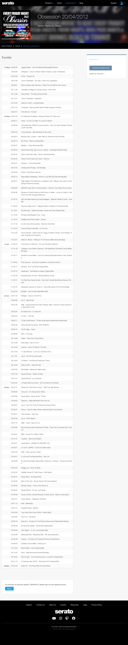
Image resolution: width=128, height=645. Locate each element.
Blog (81, 3)
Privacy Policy (97, 616)
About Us (52, 616)
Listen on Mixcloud (102, 68)
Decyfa (17, 46)
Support (113, 3)
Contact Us (40, 616)
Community (70, 3)
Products (48, 3)
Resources (75, 616)
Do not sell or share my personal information (64, 638)
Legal (85, 616)
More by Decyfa (96, 74)
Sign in (9, 600)
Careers (63, 616)
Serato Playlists (7, 46)
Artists (59, 3)
